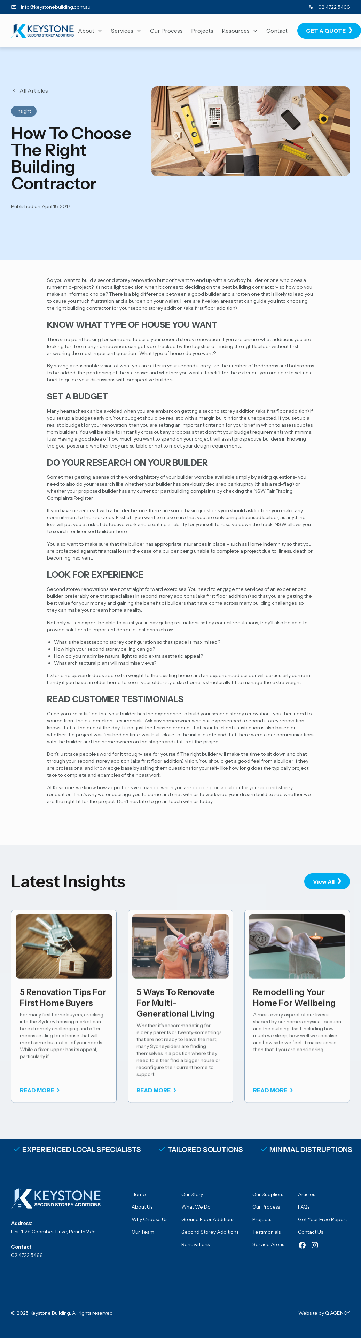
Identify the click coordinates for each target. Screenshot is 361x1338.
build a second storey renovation (119, 280)
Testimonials (266, 1232)
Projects (202, 30)
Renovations (195, 1244)
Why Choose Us (149, 1219)
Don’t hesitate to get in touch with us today (164, 801)
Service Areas (268, 1244)
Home (139, 1194)
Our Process (166, 30)
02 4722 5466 (27, 1255)
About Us (142, 1207)
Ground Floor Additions (207, 1219)
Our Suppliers (267, 1194)
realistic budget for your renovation (87, 425)
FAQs (303, 1207)
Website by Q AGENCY (324, 1313)
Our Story (192, 1194)
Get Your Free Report (322, 1219)
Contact (277, 30)
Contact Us (310, 1232)
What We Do (196, 1207)
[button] (90, 31)
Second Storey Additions (209, 1232)
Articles (306, 1194)
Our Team (143, 1232)
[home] (42, 30)
